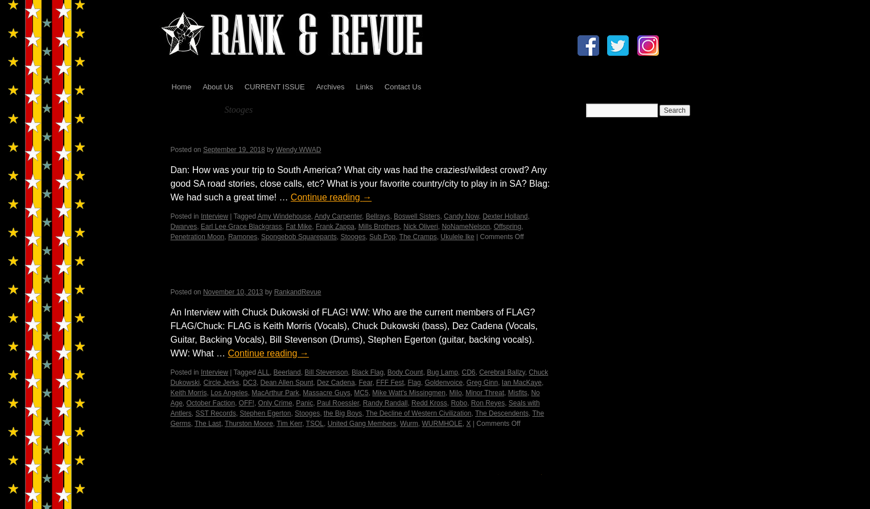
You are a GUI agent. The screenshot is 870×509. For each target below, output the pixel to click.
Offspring (507, 227)
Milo (456, 393)
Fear (365, 383)
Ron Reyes (488, 403)
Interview (214, 216)
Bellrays (378, 216)
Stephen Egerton (265, 413)
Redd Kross (429, 403)
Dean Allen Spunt (287, 383)
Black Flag (368, 372)
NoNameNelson (466, 227)
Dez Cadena (336, 383)
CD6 (469, 372)
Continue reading (331, 197)
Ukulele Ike (457, 237)
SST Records (216, 413)
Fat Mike (299, 227)
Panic (304, 403)
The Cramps (418, 237)
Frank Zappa (335, 227)
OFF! (246, 403)
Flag (413, 383)
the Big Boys (343, 413)
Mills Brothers (379, 227)
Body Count (405, 372)
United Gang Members (362, 424)
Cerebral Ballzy (502, 372)
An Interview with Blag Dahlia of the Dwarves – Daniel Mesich (345, 135)
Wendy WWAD (298, 150)
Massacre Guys (326, 393)
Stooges (352, 237)
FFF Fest (390, 383)
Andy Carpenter (338, 216)
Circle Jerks (222, 383)
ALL (264, 372)
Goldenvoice (443, 383)
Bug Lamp (442, 372)
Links (364, 87)
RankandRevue (297, 292)
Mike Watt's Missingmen (409, 393)
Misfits (517, 393)
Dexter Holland (505, 216)
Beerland (287, 372)
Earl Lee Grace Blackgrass (241, 227)
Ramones (242, 237)
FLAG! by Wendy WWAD (240, 277)
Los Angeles (229, 393)
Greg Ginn (482, 383)
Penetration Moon (198, 237)
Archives (330, 87)
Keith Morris (189, 393)
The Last (208, 424)
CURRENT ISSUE (275, 87)
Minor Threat (484, 393)
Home (182, 87)
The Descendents (502, 413)
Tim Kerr (289, 424)
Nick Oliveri (420, 227)
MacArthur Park (275, 393)
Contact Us (403, 87)
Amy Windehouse (284, 216)
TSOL (315, 424)
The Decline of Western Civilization (419, 413)
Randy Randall (385, 403)
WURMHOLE (442, 424)
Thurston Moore (249, 424)
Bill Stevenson (326, 372)
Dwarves (184, 227)
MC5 (361, 393)
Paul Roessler (338, 403)
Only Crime (275, 403)
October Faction (211, 403)
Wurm (409, 424)
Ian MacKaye (522, 383)
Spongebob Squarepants (299, 237)
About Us (218, 87)
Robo (459, 403)
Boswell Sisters (417, 216)
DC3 (250, 383)
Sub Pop (382, 237)
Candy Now (461, 216)
